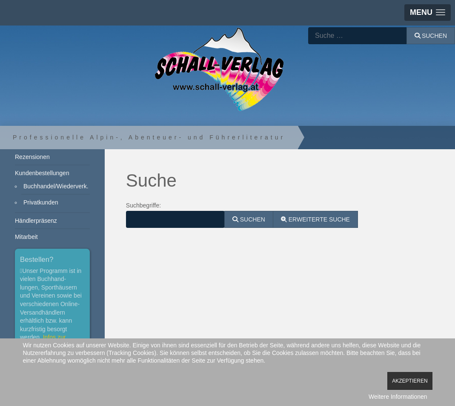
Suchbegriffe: (143, 205)
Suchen (431, 35)
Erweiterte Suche (315, 219)
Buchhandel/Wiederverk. (56, 186)
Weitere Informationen (398, 396)
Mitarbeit (26, 236)
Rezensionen (32, 156)
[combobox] (357, 35)
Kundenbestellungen (42, 173)
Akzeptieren (409, 381)
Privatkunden (40, 202)
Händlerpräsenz (36, 220)
